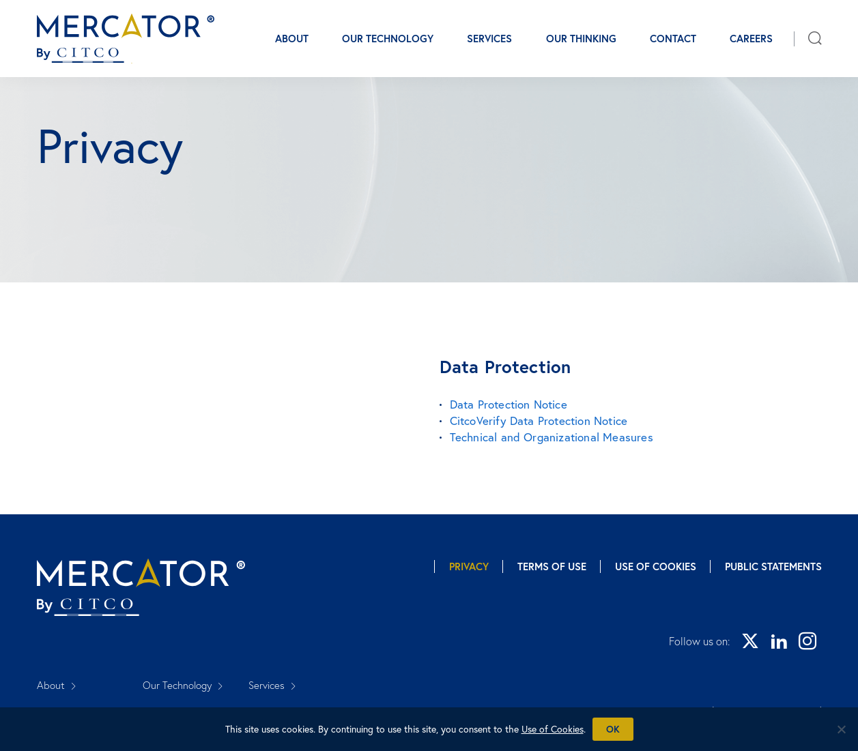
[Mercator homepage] (141, 588)
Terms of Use (551, 566)
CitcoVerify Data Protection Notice (539, 420)
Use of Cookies (655, 566)
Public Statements (773, 566)
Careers (751, 38)
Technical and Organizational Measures (551, 437)
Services (489, 38)
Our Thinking (581, 38)
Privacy (469, 566)
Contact (673, 38)
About (292, 38)
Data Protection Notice (508, 404)
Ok (613, 729)
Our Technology (387, 38)
